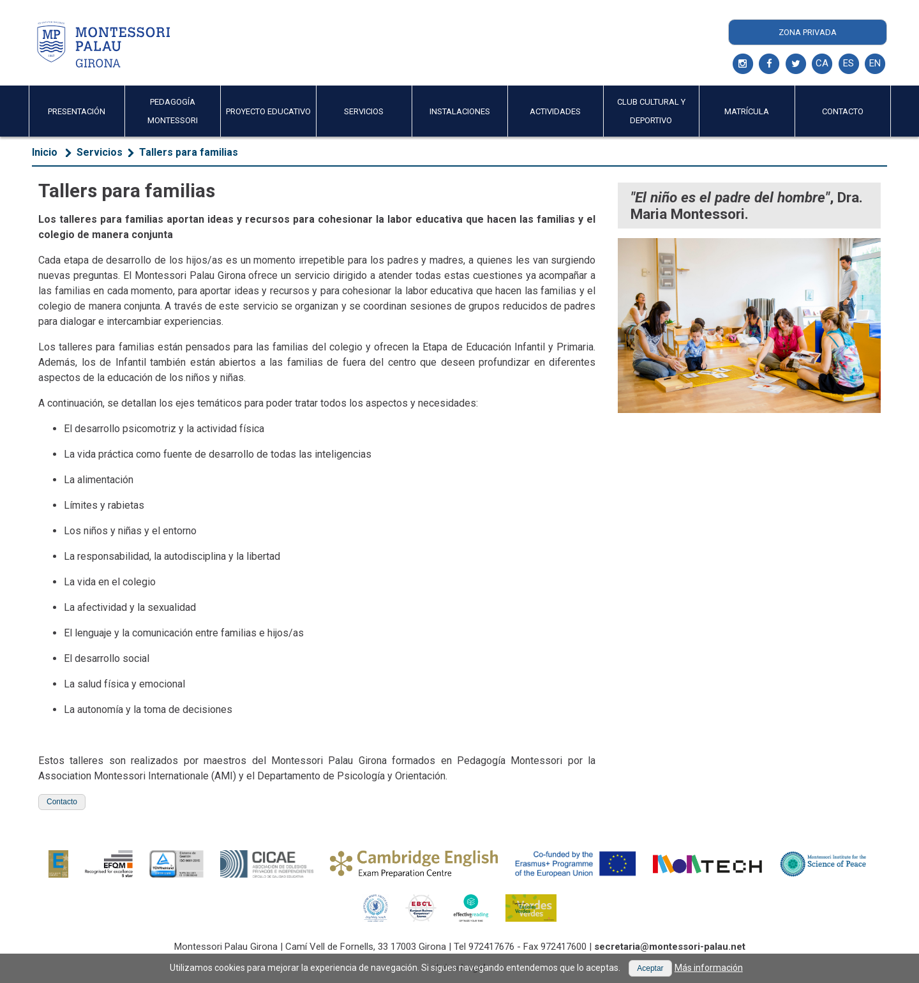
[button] (62, 802)
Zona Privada (808, 32)
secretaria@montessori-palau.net (669, 946)
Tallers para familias (188, 152)
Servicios (100, 152)
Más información (709, 968)
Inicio (44, 152)
